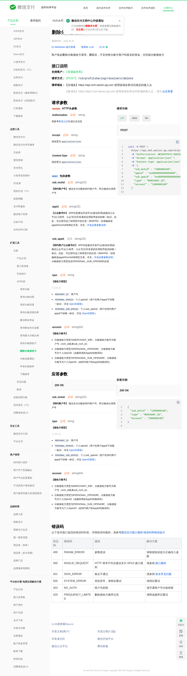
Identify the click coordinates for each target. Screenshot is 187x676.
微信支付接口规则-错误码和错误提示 (143, 532)
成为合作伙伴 (103, 8)
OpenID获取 (75, 304)
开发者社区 (58, 638)
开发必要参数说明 (96, 225)
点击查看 (167, 91)
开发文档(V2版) (106, 631)
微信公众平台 (60, 646)
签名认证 (63, 121)
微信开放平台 (105, 638)
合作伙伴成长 (148, 8)
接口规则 (160, 563)
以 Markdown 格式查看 (63, 47)
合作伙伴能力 (126, 8)
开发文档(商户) (61, 631)
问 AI (103, 47)
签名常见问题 (163, 574)
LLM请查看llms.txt (62, 624)
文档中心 (168, 8)
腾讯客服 (102, 646)
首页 (85, 8)
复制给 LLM (87, 47)
